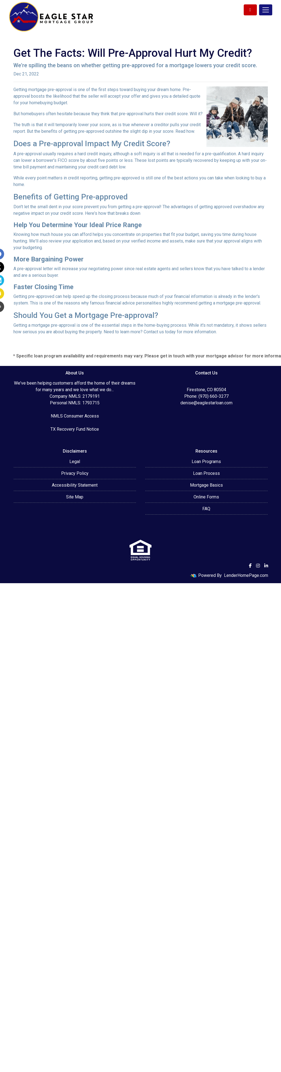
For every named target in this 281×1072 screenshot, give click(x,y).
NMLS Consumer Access (75, 416)
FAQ (206, 508)
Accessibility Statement (75, 485)
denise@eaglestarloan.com (206, 402)
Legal (74, 461)
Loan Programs (206, 461)
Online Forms (206, 497)
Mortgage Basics (206, 485)
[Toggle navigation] (265, 9)
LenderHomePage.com (246, 575)
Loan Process (206, 473)
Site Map (74, 497)
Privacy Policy (75, 473)
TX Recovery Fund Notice (74, 429)
